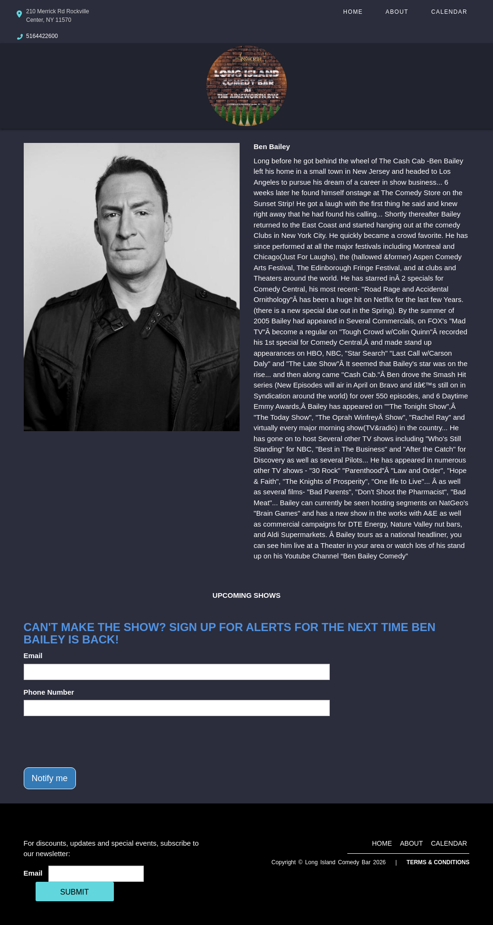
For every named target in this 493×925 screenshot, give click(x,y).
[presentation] (96, 741)
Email (33, 655)
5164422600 (42, 36)
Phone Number (49, 692)
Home (353, 12)
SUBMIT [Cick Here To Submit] (74, 892)
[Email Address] (96, 874)
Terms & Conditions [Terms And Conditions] (438, 862)
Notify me (50, 778)
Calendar (449, 12)
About (397, 12)
